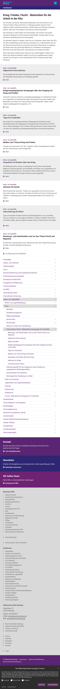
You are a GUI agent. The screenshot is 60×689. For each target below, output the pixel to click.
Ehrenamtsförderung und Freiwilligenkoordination (20, 273)
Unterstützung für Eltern (16, 364)
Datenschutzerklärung (12, 686)
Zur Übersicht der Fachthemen (15, 254)
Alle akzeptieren (52, 684)
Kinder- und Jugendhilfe (11, 299)
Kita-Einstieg (10, 323)
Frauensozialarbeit (9, 286)
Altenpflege (7, 259)
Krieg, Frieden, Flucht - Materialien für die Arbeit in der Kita (27, 17)
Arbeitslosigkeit (8, 266)
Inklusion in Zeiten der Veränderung (18, 326)
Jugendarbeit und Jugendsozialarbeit (17, 383)
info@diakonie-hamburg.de (17, 616)
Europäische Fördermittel (12, 279)
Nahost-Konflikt (13, 341)
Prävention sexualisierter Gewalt (14, 412)
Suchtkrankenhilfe (9, 429)
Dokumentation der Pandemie (16, 373)
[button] (55, 259)
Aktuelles (9, 309)
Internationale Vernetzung (12, 296)
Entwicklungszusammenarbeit (13, 276)
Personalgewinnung (10, 409)
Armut (5, 269)
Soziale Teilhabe (8, 422)
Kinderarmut (9, 393)
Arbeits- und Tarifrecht (11, 263)
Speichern (42, 684)
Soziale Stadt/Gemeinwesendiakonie (15, 419)
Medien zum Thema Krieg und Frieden (21, 354)
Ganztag (8, 386)
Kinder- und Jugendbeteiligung (15, 303)
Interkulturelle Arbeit (10, 293)
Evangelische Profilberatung (12, 283)
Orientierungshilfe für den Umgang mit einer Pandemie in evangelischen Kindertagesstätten (25, 368)
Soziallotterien (8, 426)
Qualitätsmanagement (14, 313)
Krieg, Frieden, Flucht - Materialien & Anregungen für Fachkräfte (28, 329)
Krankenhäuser (8, 399)
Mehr (7, 80)
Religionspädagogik (13, 316)
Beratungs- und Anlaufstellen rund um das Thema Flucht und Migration (28, 334)
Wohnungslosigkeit (9, 432)
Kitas (6, 306)
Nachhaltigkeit (8, 406)
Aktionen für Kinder (14, 360)
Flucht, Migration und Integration (14, 403)
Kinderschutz (9, 389)
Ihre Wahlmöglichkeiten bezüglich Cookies (30, 668)
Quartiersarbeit (8, 416)
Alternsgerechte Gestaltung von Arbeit (19, 376)
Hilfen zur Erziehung (12, 379)
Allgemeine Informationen (17, 338)
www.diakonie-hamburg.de (16, 618)
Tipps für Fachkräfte (15, 350)
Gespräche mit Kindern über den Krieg (21, 357)
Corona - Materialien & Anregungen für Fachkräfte (22, 396)
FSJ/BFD (6, 289)
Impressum (4, 686)
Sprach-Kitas (10, 319)
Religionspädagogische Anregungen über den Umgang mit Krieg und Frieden (30, 346)
